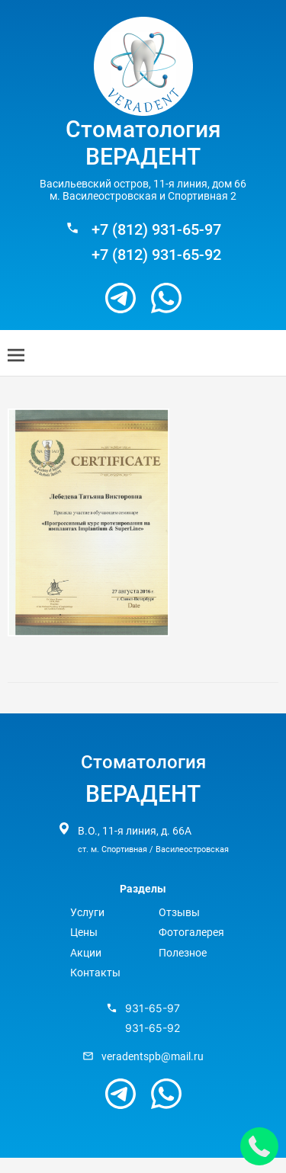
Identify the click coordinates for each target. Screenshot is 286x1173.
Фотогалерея (191, 932)
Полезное (183, 953)
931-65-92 (152, 1028)
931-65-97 (152, 1008)
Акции (85, 953)
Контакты (95, 972)
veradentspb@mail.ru (152, 1056)
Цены (84, 932)
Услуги (87, 912)
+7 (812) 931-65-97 (156, 230)
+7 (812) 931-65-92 (156, 255)
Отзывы (179, 912)
